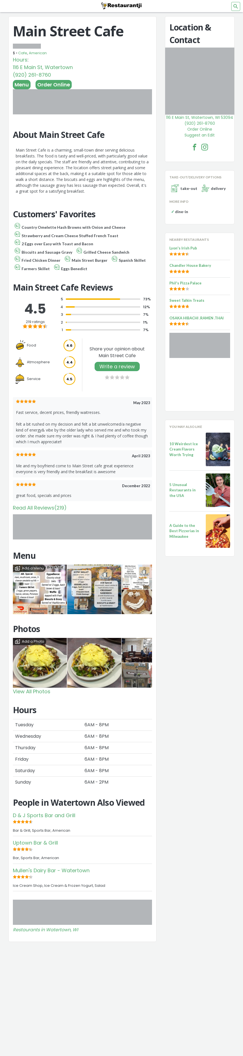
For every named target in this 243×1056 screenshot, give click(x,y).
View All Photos (31, 691)
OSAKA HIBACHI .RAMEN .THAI (196, 318)
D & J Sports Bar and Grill (44, 815)
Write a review (117, 366)
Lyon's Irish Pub (183, 248)
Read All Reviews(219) (40, 507)
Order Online (53, 84)
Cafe (22, 53)
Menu (22, 84)
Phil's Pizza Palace (185, 283)
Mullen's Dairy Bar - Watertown (51, 870)
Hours (20, 59)
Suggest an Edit (199, 135)
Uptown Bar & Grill (35, 842)
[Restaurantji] (121, 5)
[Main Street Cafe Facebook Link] (194, 147)
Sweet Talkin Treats (186, 300)
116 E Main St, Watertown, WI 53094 (199, 117)
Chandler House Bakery (190, 265)
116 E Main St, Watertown (43, 67)
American (38, 53)
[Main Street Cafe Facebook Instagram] (204, 147)
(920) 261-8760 (32, 74)
